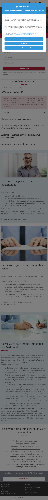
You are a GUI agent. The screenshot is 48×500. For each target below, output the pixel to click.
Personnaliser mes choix (24, 48)
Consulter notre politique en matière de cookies (18, 34)
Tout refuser (24, 43)
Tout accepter (24, 39)
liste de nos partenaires (29, 33)
